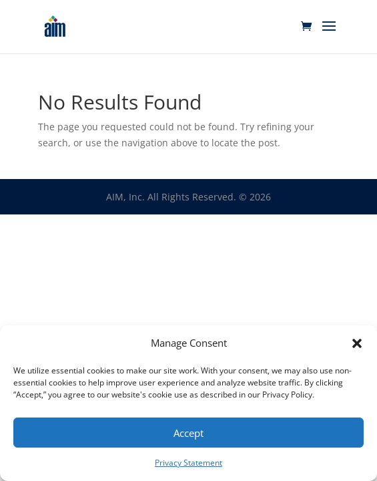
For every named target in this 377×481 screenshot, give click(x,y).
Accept (188, 433)
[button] (357, 343)
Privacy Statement (188, 462)
